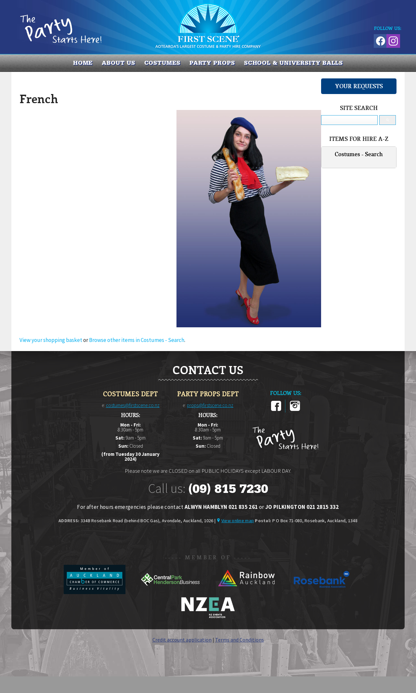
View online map (237, 520)
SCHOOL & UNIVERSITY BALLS (293, 62)
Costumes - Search (359, 154)
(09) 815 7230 (228, 488)
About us (118, 62)
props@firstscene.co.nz (210, 405)
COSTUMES (162, 62)
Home (83, 62)
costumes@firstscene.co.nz (133, 405)
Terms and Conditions (239, 639)
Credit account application (182, 639)
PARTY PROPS (212, 62)
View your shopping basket (51, 340)
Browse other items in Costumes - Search (136, 340)
